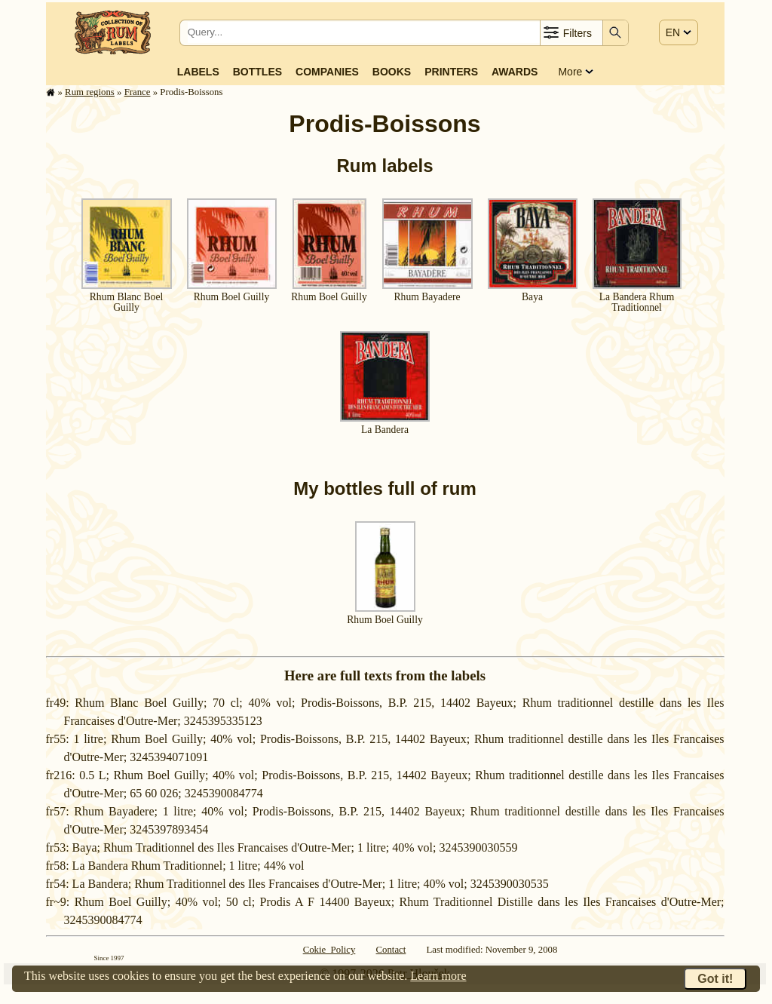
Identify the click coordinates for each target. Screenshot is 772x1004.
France (137, 92)
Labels (198, 72)
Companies (327, 72)
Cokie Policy (329, 949)
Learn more (438, 975)
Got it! (715, 978)
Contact (391, 949)
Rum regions (90, 92)
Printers (451, 72)
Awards (515, 72)
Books (391, 72)
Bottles (257, 72)
